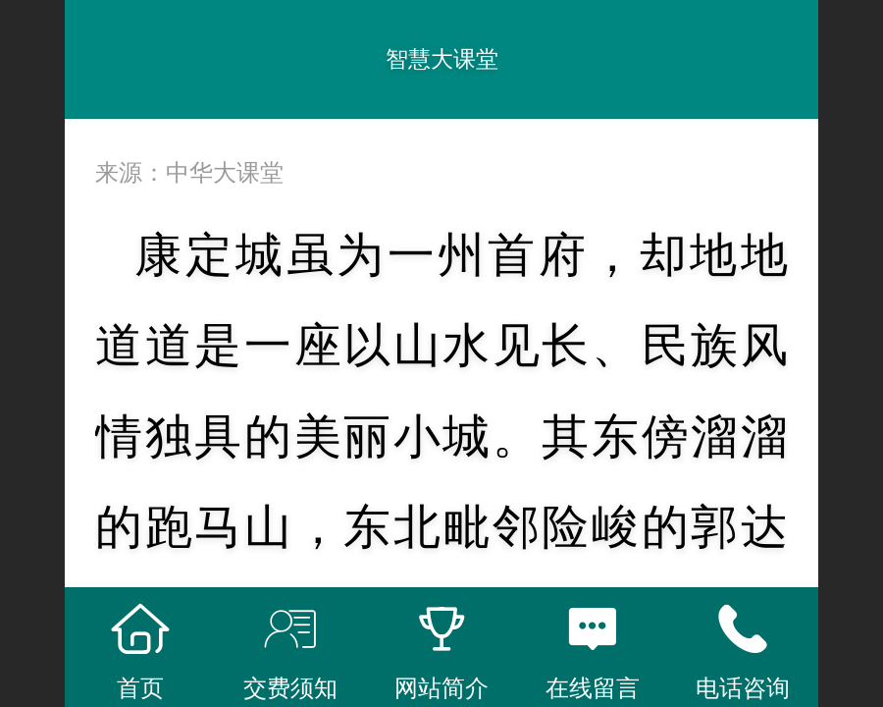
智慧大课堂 (442, 59)
